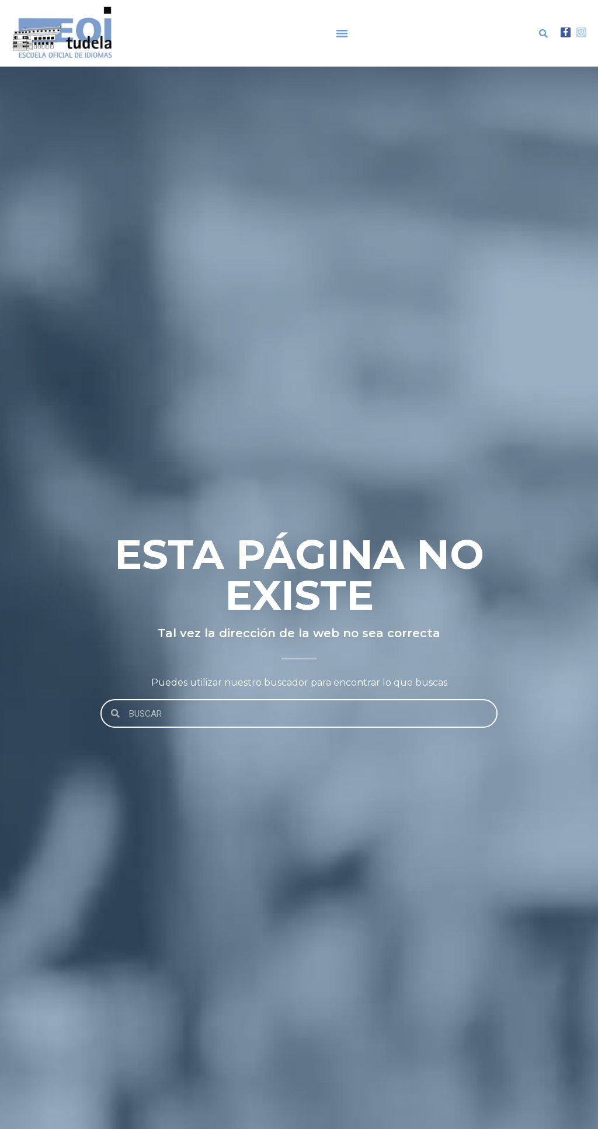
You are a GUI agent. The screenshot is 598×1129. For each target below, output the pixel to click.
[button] (342, 33)
